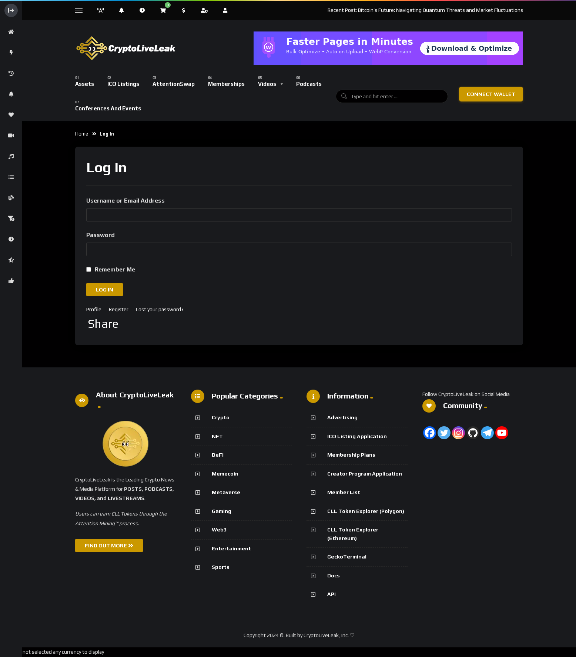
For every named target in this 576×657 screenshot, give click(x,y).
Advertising (342, 417)
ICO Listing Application (357, 436)
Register (118, 309)
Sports (221, 567)
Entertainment (231, 548)
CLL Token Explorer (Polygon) (365, 511)
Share (103, 324)
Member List (343, 492)
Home (81, 134)
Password (100, 235)
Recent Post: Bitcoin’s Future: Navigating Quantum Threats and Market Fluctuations (425, 10)
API (331, 594)
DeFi (218, 455)
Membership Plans (351, 455)
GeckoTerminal (346, 557)
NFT (217, 436)
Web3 (219, 530)
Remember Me (115, 269)
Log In (104, 290)
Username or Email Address (125, 200)
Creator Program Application (364, 474)
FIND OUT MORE (109, 545)
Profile (93, 309)
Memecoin (225, 474)
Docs (333, 575)
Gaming (221, 511)
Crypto (221, 417)
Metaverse (226, 492)
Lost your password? (160, 309)
